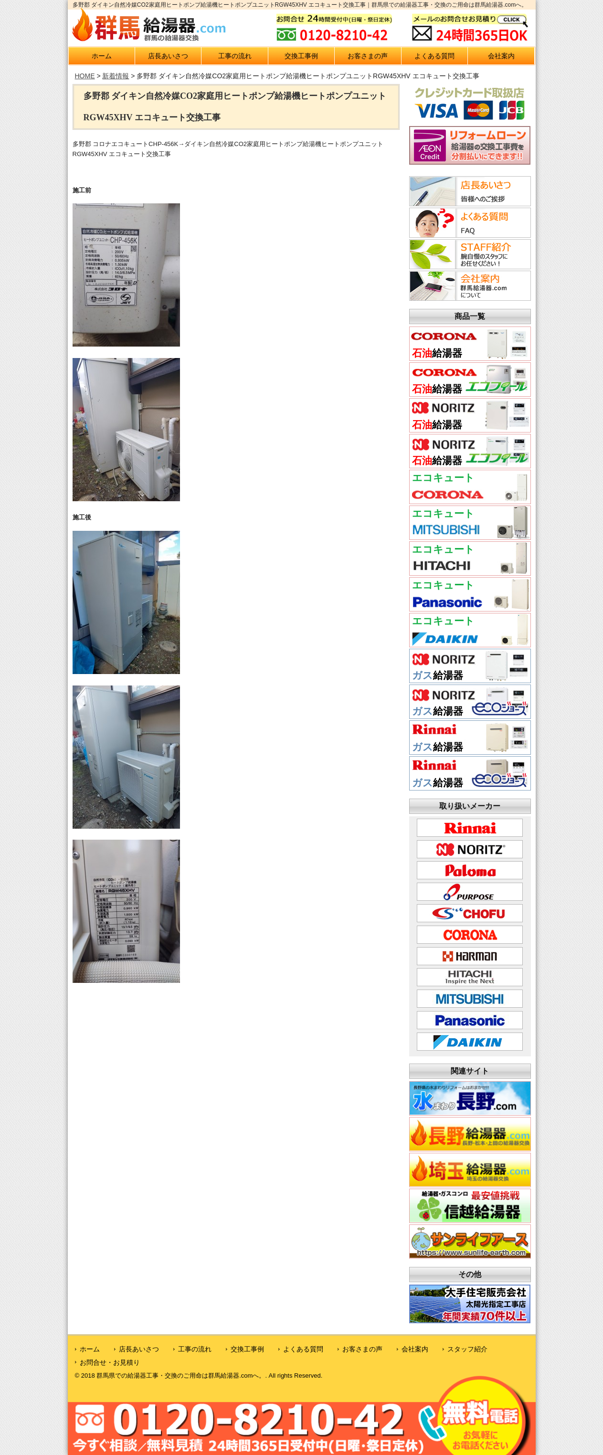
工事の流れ (235, 56)
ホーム (102, 56)
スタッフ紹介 (467, 1349)
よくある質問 (434, 56)
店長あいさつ (168, 56)
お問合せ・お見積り (110, 1362)
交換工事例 (301, 56)
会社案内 (501, 56)
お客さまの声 (368, 56)
